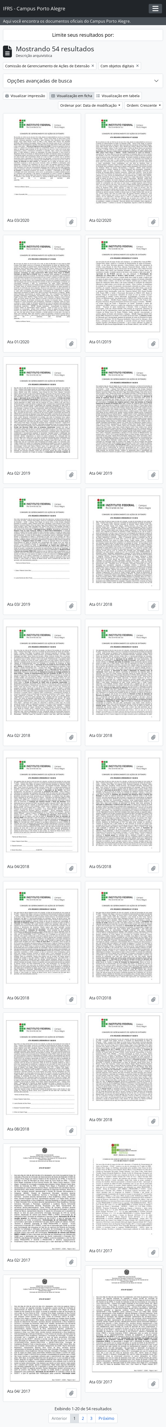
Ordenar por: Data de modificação (89, 105)
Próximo (106, 1418)
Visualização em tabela (118, 95)
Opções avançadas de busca (39, 80)
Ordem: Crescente (142, 105)
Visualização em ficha (71, 95)
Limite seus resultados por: (83, 35)
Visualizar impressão (25, 95)
